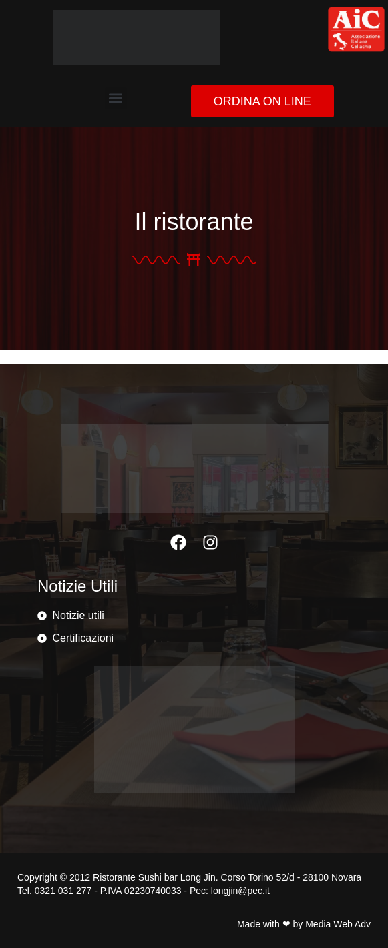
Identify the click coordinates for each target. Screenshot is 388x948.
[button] (116, 98)
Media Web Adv (338, 924)
